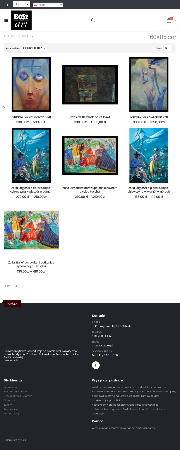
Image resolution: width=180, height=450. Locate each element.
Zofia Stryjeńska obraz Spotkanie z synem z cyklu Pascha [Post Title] (90, 189)
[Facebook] (7, 4)
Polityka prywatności (16, 391)
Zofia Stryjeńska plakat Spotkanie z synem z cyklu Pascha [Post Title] (31, 264)
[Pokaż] (168, 48)
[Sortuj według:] (34, 48)
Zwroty (8, 405)
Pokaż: (159, 48)
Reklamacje (11, 409)
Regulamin (10, 387)
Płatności (9, 400)
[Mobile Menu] (6, 20)
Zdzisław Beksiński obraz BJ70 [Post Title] (31, 117)
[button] (93, 20)
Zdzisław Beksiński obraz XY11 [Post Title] (149, 117)
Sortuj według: (13, 48)
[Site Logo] (21, 20)
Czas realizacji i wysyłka (18, 396)
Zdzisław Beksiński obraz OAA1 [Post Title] (90, 117)
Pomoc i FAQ (11, 413)
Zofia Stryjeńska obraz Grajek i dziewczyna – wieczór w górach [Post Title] (31, 189)
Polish (39, 4)
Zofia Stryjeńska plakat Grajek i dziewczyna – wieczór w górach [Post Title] (149, 189)
